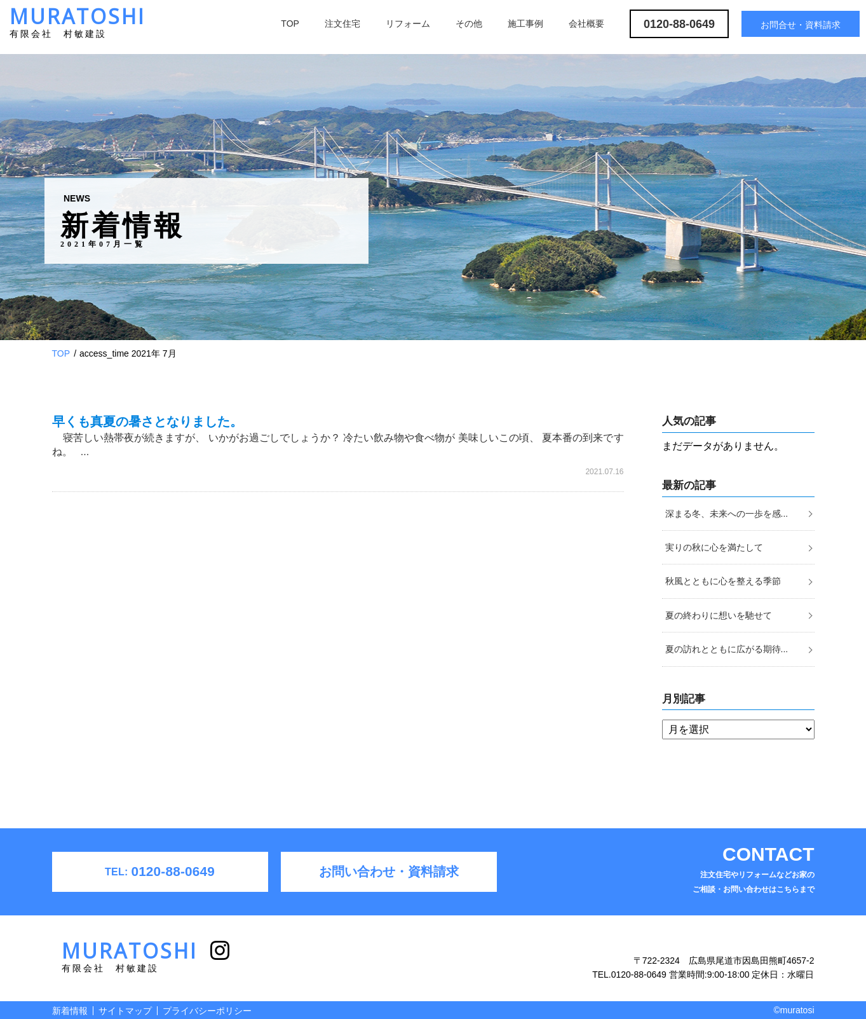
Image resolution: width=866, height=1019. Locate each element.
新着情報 (70, 1011)
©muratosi (794, 1010)
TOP (290, 23)
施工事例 (525, 23)
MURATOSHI (77, 25)
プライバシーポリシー (207, 1011)
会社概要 (586, 23)
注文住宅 (342, 23)
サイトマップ (125, 1011)
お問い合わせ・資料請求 (389, 872)
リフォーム (408, 23)
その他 (469, 23)
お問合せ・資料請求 (801, 25)
